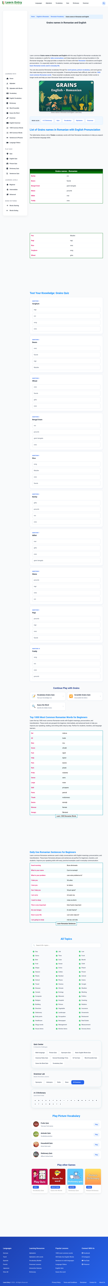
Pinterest (85, 1264)
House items (39, 1029)
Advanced (11, 194)
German (5, 1253)
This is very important (38, 905)
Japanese (6, 1268)
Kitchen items (62, 1029)
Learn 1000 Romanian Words (66, 816)
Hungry (33, 812)
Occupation (62, 1016)
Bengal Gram (35, 186)
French (5, 1264)
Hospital (61, 1000)
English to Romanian (43, 16)
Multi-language (40, 1052)
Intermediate (12, 189)
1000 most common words (64, 1253)
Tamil (5, 1257)
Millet (33, 196)
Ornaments (85, 1012)
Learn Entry (6, 1282)
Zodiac (60, 972)
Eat (32, 733)
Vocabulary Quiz (58, 1063)
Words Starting (13, 205)
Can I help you (36, 890)
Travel (37, 984)
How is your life (36, 915)
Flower (83, 972)
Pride (33, 773)
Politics (83, 996)
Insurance (84, 1008)
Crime (60, 968)
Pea (32, 236)
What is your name (37, 870)
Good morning (36, 865)
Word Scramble (13, 108)
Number (61, 976)
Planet (83, 968)
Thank (33, 797)
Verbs (59, 1082)
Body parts (38, 1016)
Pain (32, 763)
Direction (38, 1008)
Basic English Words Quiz (83, 1052)
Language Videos (13, 142)
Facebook (86, 1253)
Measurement (85, 1024)
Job (59, 951)
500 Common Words (14, 133)
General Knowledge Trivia (60, 1058)
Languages (38, 3)
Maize (33, 191)
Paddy (33, 201)
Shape (37, 968)
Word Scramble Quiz (91, 1058)
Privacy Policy (56, 1282)
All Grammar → (77, 1082)
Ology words (39, 1024)
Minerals (61, 996)
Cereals (37, 992)
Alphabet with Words (14, 88)
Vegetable (61, 1008)
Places (60, 980)
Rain (32, 768)
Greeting (84, 1000)
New (32, 743)
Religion (37, 1000)
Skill (32, 788)
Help (32, 758)
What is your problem (38, 875)
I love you (34, 885)
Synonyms (38, 1082)
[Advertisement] (15, 42)
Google (83, 984)
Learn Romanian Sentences (66, 924)
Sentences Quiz (13, 173)
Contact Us (93, 1282)
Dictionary (76, 3)
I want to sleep (36, 900)
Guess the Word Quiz (41, 1063)
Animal (83, 976)
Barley (33, 176)
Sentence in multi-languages (65, 1260)
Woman (33, 807)
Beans (33, 181)
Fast (32, 753)
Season (37, 972)
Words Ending (12, 210)
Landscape (61, 1012)
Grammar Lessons (35, 1264)
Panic (33, 792)
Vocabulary (59, 3)
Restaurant (84, 1016)
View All (5, 1272)
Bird (36, 960)
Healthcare (38, 1020)
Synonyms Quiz (66, 1052)
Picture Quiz (12, 163)
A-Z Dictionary (47, 120)
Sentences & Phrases (15, 138)
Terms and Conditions (70, 1282)
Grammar (86, 3)
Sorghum (34, 250)
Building (37, 1004)
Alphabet (11, 83)
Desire (33, 802)
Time (60, 955)
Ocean (60, 964)
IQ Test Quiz (76, 1058)
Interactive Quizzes (35, 1268)
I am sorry (34, 895)
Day (36, 951)
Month (83, 960)
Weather (84, 988)
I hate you (34, 880)
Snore (33, 748)
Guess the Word (13, 113)
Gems (37, 955)
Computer (38, 996)
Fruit (36, 964)
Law (82, 951)
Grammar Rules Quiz (41, 1058)
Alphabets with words (36, 1257)
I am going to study (37, 920)
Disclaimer (83, 1282)
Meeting (84, 992)
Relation (84, 1004)
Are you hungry (36, 910)
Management (62, 1024)
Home (10, 78)
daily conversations (57, 58)
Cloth (83, 964)
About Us (102, 1282)
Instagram (86, 1257)
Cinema (60, 984)
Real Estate (85, 1020)
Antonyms (49, 1082)
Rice (32, 245)
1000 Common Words (15, 128)
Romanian (82, 61)
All (32, 738)
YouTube (85, 1260)
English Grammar (13, 123)
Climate (60, 988)
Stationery (38, 1012)
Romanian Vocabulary (57, 16)
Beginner (11, 184)
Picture (60, 1004)
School (37, 980)
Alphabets (49, 3)
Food (83, 955)
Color (60, 960)
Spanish (5, 1260)
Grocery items (85, 1029)
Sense (33, 778)
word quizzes (72, 70)
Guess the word (61, 1272)
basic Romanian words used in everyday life (44, 66)
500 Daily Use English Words (65, 1257)
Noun (66, 1082)
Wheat (33, 255)
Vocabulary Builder (35, 1260)
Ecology (61, 992)
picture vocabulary (83, 70)
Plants (37, 976)
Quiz (67, 3)
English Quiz (12, 159)
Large (33, 782)
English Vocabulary (14, 98)
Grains (83, 980)
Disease (37, 988)
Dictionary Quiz (13, 168)
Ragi (32, 240)
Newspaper (62, 1020)
